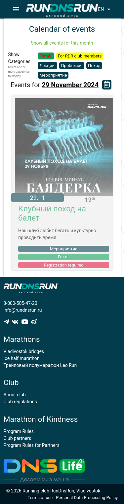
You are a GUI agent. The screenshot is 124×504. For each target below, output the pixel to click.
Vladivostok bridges (24, 351)
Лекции (47, 65)
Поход (94, 65)
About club (15, 394)
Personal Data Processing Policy (87, 497)
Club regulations (20, 401)
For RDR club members (80, 56)
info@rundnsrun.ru (23, 310)
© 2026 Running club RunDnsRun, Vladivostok (53, 490)
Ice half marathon (22, 358)
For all (45, 56)
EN (105, 9)
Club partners (17, 438)
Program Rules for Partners (32, 445)
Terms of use (40, 497)
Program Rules (19, 431)
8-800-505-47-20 (20, 303)
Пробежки (72, 65)
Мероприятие (53, 75)
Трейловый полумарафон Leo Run (40, 365)
